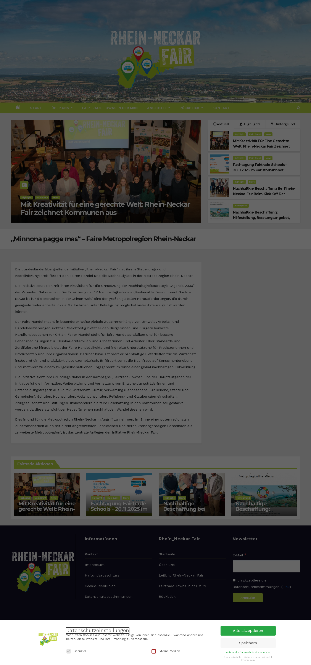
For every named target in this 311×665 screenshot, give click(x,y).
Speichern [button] (248, 641)
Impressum (248, 658)
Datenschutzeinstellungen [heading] (97, 629)
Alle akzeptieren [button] (248, 629)
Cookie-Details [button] (233, 655)
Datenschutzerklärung (257, 655)
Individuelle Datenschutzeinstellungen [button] (248, 650)
